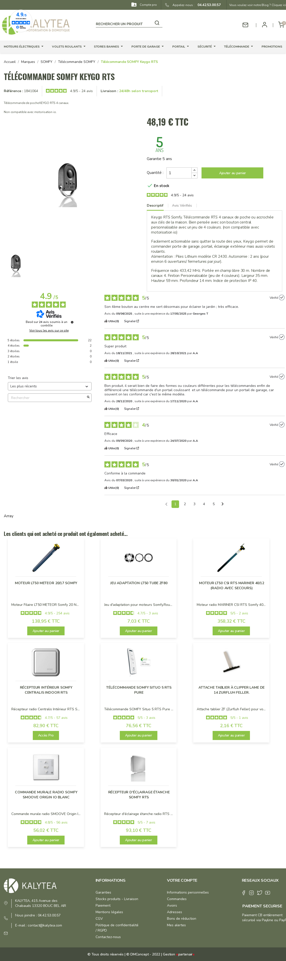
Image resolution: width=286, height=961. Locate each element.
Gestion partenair (179, 954)
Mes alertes (176, 925)
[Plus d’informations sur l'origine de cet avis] (282, 297)
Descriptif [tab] (155, 205)
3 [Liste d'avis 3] (194, 504)
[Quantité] (179, 172)
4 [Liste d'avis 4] (204, 504)
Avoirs (172, 905)
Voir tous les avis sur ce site (49, 330)
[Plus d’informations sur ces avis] (72, 322)
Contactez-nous (108, 937)
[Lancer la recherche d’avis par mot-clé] (88, 397)
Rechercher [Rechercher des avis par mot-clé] (47, 398)
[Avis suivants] (222, 504)
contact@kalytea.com (45, 925)
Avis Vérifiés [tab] (182, 205)
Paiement (103, 905)
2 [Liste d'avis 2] (185, 504)
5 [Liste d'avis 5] (214, 504)
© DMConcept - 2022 (142, 954)
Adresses (174, 912)
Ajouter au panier (232, 173)
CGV (99, 918)
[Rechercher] (129, 23)
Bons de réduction (181, 918)
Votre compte (182, 880)
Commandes (177, 899)
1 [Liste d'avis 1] (175, 504)
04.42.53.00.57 (207, 5)
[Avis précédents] (166, 503)
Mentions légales (109, 912)
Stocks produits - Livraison (117, 899)
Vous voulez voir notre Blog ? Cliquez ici (257, 5)
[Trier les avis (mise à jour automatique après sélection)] (50, 386)
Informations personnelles (188, 892)
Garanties (103, 892)
